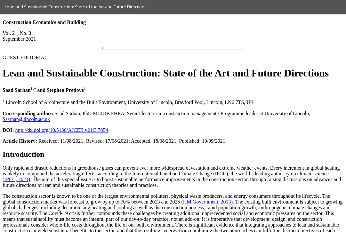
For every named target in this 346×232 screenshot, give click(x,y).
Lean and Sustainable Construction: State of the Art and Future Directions (76, 7)
